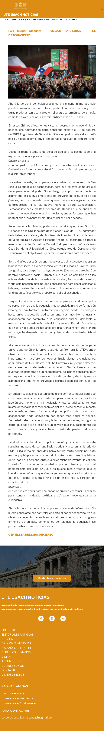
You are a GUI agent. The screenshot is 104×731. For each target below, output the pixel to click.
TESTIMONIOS (10, 661)
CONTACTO (8, 670)
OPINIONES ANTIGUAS (16, 643)
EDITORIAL (8, 630)
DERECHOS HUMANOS (16, 652)
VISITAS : (12, 674)
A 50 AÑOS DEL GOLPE (16, 647)
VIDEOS (6, 656)
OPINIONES (9, 639)
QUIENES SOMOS (12, 665)
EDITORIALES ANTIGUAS (17, 634)
